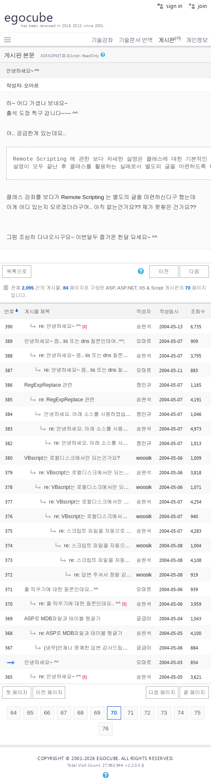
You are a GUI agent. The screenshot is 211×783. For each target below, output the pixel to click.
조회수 (198, 312)
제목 (45, 312)
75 (197, 713)
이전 (163, 271)
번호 (9, 312)
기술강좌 (102, 40)
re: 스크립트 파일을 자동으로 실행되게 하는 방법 (109, 531)
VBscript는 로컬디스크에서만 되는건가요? (72, 458)
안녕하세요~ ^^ (41, 662)
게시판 (169, 40)
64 (13, 713)
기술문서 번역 (136, 40)
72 (147, 713)
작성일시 (169, 312)
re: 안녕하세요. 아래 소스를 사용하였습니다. (94, 429)
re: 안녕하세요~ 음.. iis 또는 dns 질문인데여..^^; (88, 355)
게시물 (37, 312)
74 (181, 713)
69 (97, 713)
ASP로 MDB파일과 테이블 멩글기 (62, 619)
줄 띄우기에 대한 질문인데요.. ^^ (61, 589)
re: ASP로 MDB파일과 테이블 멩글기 (75, 633)
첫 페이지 (17, 692)
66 (47, 713)
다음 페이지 (162, 692)
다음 (194, 271)
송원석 (143, 327)
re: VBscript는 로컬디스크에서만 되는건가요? (85, 473)
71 (130, 713)
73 (164, 713)
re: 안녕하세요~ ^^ (55, 326)
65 (30, 713)
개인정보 (197, 40)
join (197, 5)
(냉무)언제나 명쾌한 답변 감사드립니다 (83, 648)
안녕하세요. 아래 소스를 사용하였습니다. (85, 414)
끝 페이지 (194, 692)
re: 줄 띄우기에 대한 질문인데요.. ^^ (74, 604)
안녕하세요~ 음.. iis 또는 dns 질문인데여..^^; (74, 341)
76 (105, 728)
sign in (169, 5)
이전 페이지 (49, 692)
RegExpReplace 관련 (48, 385)
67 (64, 713)
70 (114, 713)
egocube (28, 16)
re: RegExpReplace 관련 (61, 400)
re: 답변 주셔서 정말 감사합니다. (106, 575)
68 (80, 713)
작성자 (143, 312)
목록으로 (17, 271)
